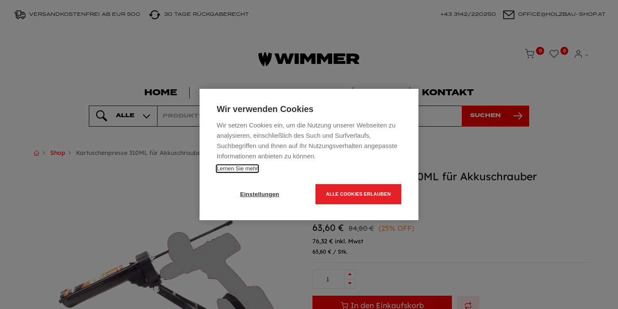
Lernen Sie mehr (237, 168)
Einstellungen (259, 194)
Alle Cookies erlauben (358, 194)
